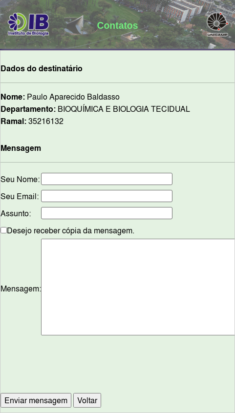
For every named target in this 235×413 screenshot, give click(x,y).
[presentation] (129, 369)
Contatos (117, 25)
